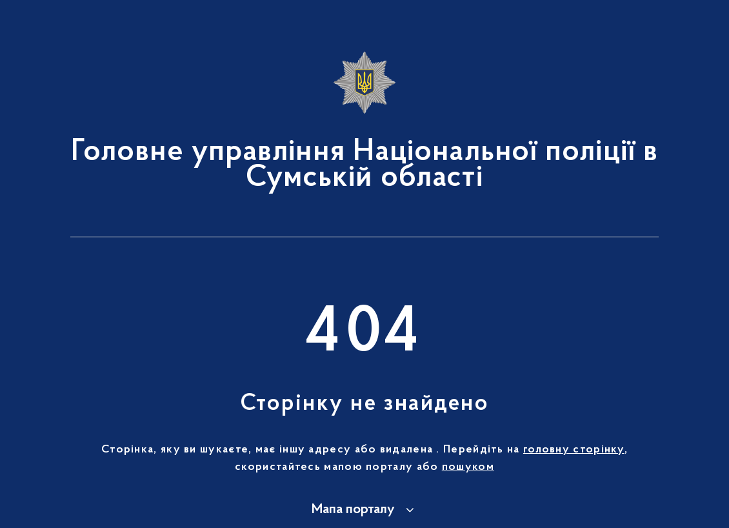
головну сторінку (573, 450)
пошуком (468, 467)
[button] (365, 510)
